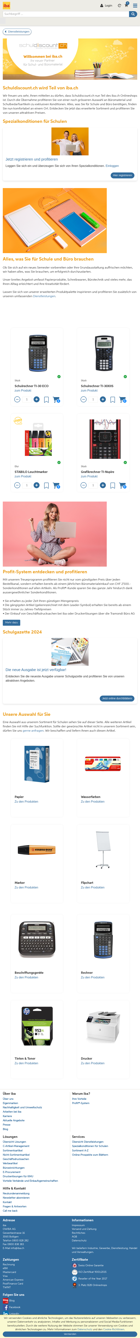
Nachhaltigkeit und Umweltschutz (22, 1107)
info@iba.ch (17, 1248)
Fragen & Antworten (14, 1207)
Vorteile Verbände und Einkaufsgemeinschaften (30, 1181)
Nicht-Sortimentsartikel (16, 1155)
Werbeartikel (10, 1163)
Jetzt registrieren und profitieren (32, 159)
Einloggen (112, 165)
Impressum (78, 1225)
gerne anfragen (33, 730)
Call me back (10, 1211)
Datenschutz (79, 1240)
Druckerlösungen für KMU (18, 1176)
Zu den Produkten (26, 801)
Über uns (8, 1099)
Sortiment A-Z (80, 1151)
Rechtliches (78, 1233)
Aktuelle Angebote (14, 1120)
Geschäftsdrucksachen (16, 1159)
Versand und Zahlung (84, 1229)
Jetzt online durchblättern (117, 698)
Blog (5, 1129)
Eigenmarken (10, 1103)
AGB (74, 1236)
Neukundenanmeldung (16, 1193)
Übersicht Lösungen (14, 1142)
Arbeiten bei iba (12, 1112)
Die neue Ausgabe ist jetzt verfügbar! (36, 670)
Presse (6, 1125)
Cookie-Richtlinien (113, 1329)
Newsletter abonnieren (16, 1198)
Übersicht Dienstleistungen (87, 1142)
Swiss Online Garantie (88, 1265)
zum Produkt (23, 390)
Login (106, 5)
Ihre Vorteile (79, 1099)
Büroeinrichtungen (14, 1168)
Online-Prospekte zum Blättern (90, 1155)
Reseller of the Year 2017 (89, 1279)
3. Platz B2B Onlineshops (89, 1285)
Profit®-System (80, 1103)
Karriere (7, 1116)
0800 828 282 (20, 1240)
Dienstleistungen (44, 296)
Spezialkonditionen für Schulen (90, 1146)
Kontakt (7, 1202)
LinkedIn (11, 1314)
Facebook (11, 1307)
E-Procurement (11, 1172)
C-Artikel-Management (16, 1146)
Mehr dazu (11, 622)
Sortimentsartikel (12, 1151)
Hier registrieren (122, 175)
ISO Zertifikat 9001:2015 (89, 1272)
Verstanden (70, 1334)
